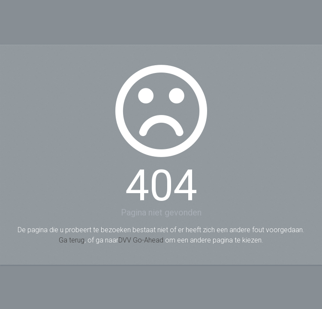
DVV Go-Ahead (140, 240)
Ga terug (71, 240)
